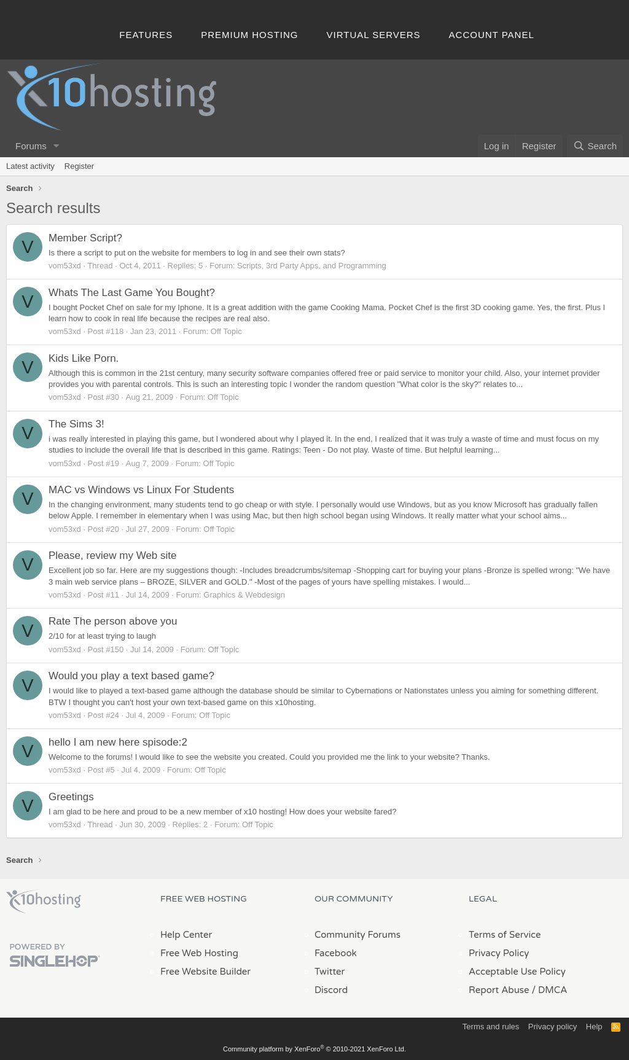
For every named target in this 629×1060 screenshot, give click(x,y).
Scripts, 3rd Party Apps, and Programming (311, 265)
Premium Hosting (249, 34)
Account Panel (491, 34)
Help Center (186, 934)
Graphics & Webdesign (244, 594)
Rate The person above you (113, 621)
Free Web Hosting (199, 953)
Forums (31, 146)
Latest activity (30, 166)
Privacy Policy (499, 953)
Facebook (335, 953)
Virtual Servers (374, 34)
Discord (331, 990)
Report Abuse (499, 990)
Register (79, 166)
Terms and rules (491, 1026)
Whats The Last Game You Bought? (132, 292)
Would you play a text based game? (131, 676)
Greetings (71, 797)
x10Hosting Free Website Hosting (43, 901)
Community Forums (357, 934)
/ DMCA (549, 990)
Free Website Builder (205, 971)
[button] (56, 145)
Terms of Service (505, 934)
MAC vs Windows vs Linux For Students (141, 490)
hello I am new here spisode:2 (118, 742)
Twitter (329, 971)
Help (594, 1026)
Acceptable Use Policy (517, 971)
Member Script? (85, 238)
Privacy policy (552, 1026)
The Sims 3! (76, 424)
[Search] (595, 145)
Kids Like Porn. (84, 358)
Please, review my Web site (112, 555)
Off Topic (226, 331)
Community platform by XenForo (314, 1049)
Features (146, 34)
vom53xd (65, 265)
